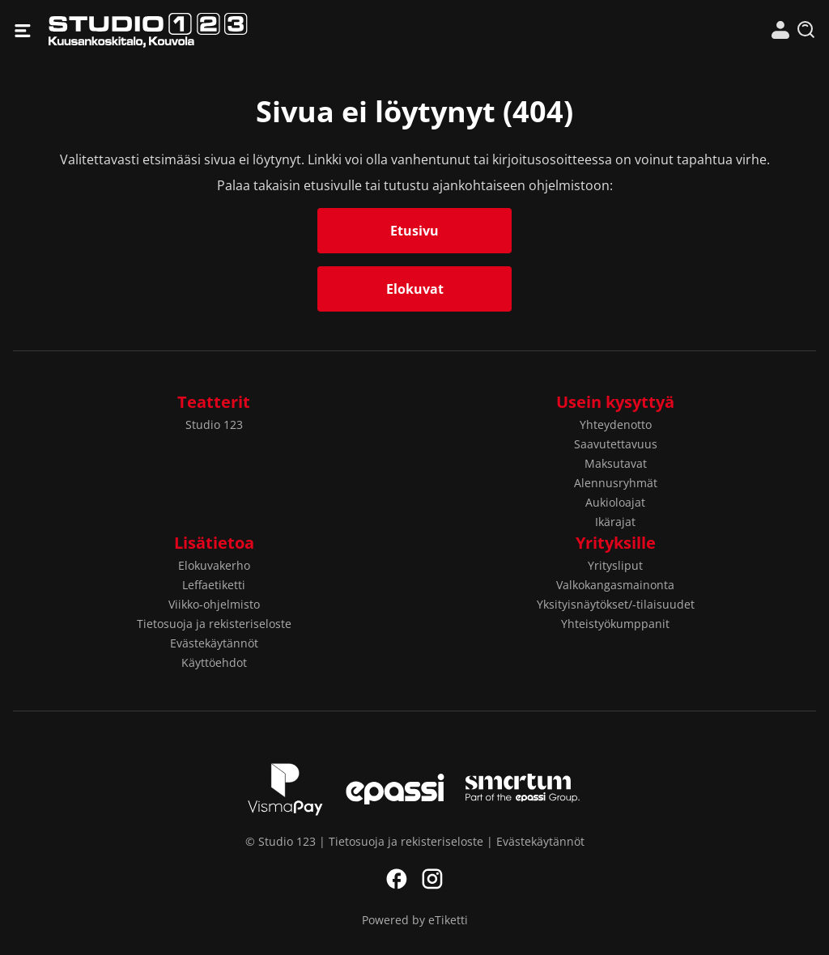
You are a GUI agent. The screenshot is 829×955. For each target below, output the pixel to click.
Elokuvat (415, 289)
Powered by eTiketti (415, 919)
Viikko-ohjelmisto (214, 604)
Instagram (432, 879)
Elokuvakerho (214, 565)
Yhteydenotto (616, 424)
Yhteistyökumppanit (615, 623)
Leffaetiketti (213, 584)
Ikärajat (615, 521)
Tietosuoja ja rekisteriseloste (214, 623)
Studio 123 (231, 30)
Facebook (397, 879)
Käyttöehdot (214, 662)
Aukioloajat (615, 502)
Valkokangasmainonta (615, 584)
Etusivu (414, 231)
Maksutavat (616, 463)
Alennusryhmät (615, 482)
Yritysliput (615, 565)
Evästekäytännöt (214, 643)
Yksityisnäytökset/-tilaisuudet (616, 604)
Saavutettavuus (615, 444)
